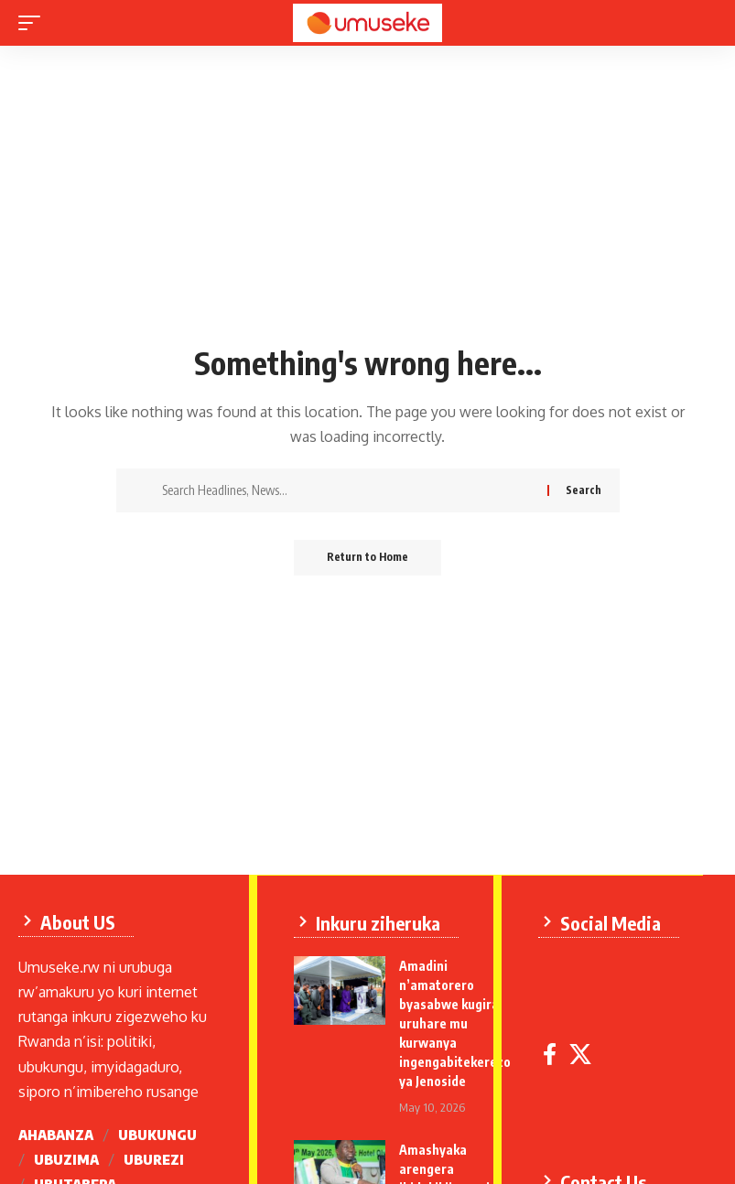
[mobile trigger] (33, 23)
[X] (581, 1053)
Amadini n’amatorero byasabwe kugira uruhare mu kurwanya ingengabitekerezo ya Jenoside (456, 1022)
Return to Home (367, 558)
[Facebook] (550, 1053)
